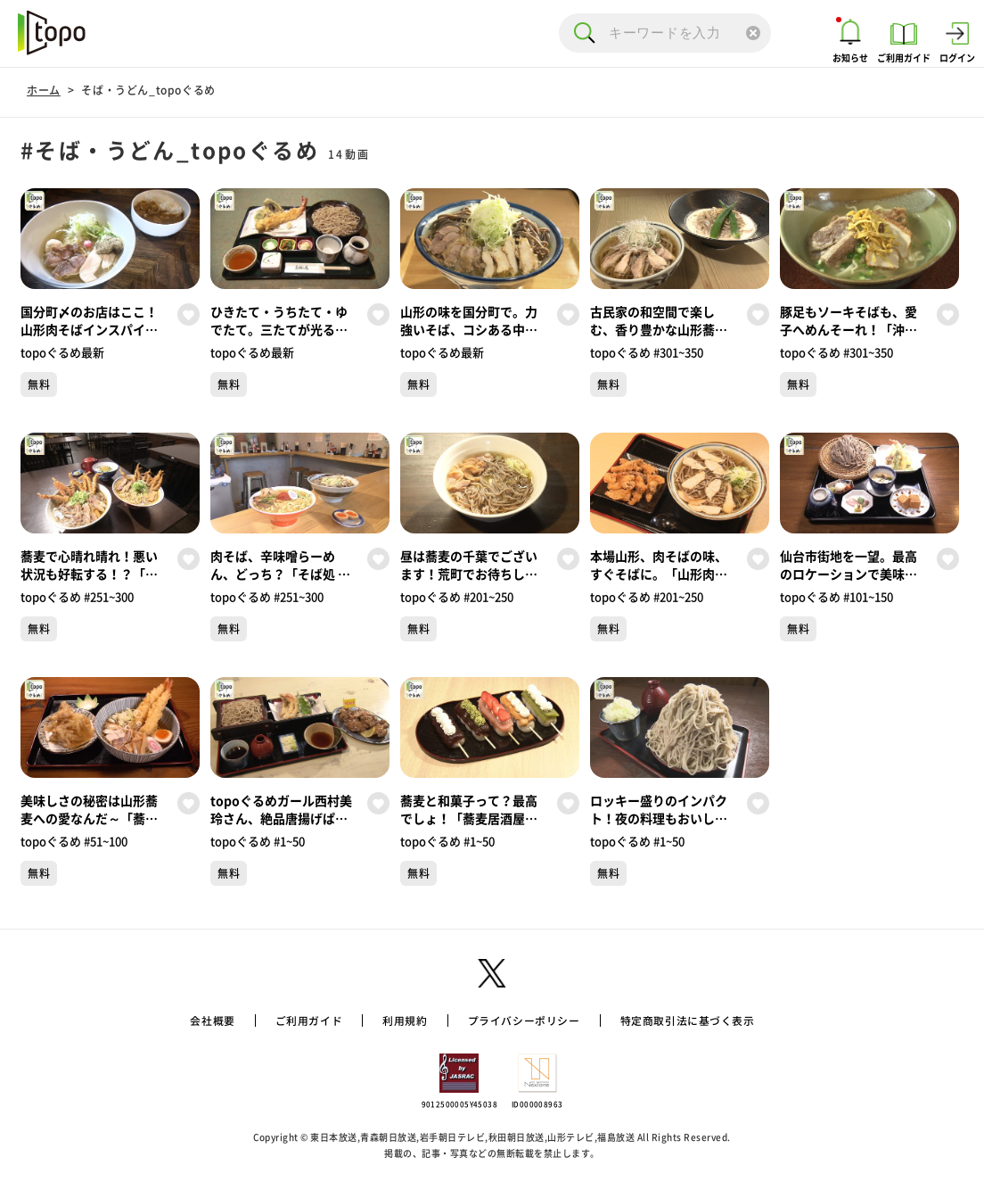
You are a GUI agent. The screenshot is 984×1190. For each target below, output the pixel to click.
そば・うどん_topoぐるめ (148, 90)
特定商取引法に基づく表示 (709, 1020)
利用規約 (393, 1020)
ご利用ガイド (288, 1020)
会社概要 (182, 1020)
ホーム (44, 90)
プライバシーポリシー (525, 1020)
